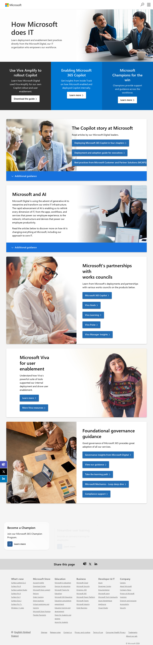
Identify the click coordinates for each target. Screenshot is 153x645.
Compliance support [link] (95, 493)
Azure (100, 583)
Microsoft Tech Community (108, 597)
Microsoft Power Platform (85, 597)
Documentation (104, 590)
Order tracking (38, 597)
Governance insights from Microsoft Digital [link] (107, 454)
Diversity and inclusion (128, 601)
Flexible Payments (39, 615)
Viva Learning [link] (92, 314)
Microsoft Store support (41, 590)
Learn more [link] (28, 397)
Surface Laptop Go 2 (18, 583)
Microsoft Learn (104, 593)
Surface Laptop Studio (19, 590)
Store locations (38, 601)
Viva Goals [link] (90, 305)
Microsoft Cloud (82, 583)
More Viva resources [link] (32, 407)
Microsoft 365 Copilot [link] (96, 295)
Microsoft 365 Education (63, 597)
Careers (123, 583)
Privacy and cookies (82, 632)
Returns (36, 593)
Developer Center (104, 586)
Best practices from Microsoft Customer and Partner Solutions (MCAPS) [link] (110, 162)
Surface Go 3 (15, 597)
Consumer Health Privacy (116, 632)
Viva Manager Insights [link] (96, 334)
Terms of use (98, 632)
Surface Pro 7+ (16, 604)
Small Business (81, 608)
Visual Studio (103, 608)
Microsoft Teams (82, 601)
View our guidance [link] (94, 464)
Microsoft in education (63, 583)
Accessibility (124, 604)
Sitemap (44, 632)
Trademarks (132, 632)
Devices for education (62, 586)
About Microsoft (126, 586)
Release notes (55, 632)
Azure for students (61, 622)
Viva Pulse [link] (90, 324)
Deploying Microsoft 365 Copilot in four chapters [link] (99, 142)
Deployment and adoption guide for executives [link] (98, 152)
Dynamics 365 (81, 590)
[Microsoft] (13, 5)
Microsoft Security (83, 586)
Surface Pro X (16, 593)
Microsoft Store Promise (42, 611)
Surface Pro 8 (16, 586)
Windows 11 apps (17, 608)
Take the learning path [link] (96, 474)
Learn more (75, 95)
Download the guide (24, 98)
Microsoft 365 (81, 593)
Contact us (68, 632)
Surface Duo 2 (16, 601)
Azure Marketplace (105, 601)
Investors (123, 597)
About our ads (131, 636)
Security (123, 608)
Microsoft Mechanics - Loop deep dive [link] (104, 484)
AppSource (102, 604)
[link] (3, 464)
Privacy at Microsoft (127, 593)
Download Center (39, 586)
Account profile (38, 583)
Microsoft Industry (83, 604)
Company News (125, 590)
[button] (76, 176)
